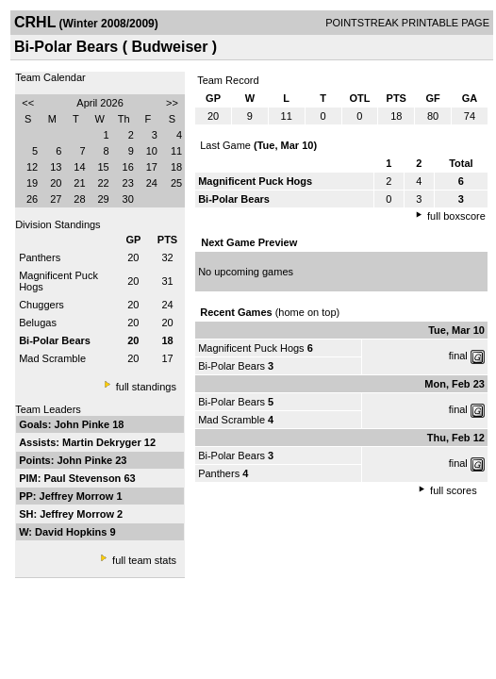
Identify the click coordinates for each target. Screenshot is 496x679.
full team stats (144, 560)
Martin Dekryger (103, 442)
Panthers (39, 257)
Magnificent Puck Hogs (251, 348)
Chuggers (41, 304)
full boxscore (456, 216)
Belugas (38, 322)
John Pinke (83, 424)
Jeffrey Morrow (78, 496)
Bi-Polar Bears (231, 366)
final (458, 355)
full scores (453, 490)
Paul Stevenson (83, 478)
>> (172, 102)
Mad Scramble (52, 358)
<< (28, 102)
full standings (146, 386)
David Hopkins (72, 532)
